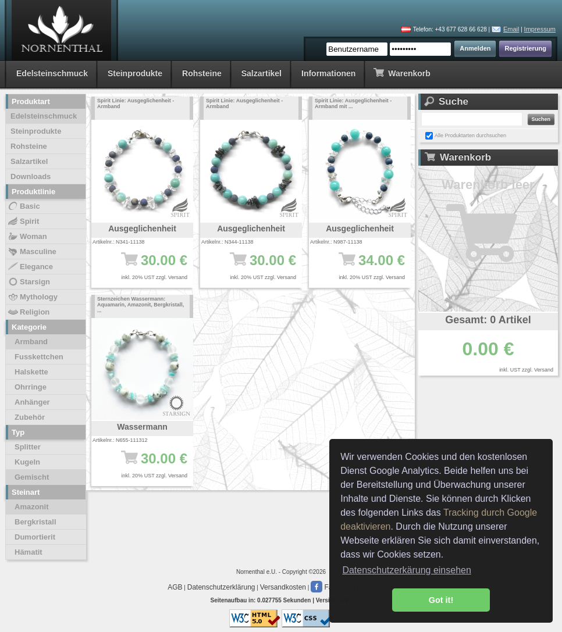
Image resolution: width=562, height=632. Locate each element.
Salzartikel (261, 73)
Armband (31, 341)
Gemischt (32, 477)
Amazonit (32, 506)
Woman (27, 236)
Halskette (31, 371)
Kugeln (27, 462)
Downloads (30, 176)
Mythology (32, 297)
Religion (28, 312)
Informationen (328, 73)
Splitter (28, 446)
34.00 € (365, 265)
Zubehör (30, 417)
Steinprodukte (135, 73)
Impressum (540, 29)
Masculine (31, 252)
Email (511, 29)
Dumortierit (35, 537)
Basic (23, 206)
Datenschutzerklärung (221, 587)
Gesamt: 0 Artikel (488, 320)
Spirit (23, 221)
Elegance (30, 267)
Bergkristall (35, 521)
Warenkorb (402, 72)
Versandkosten (283, 587)
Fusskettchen (39, 356)
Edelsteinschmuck (52, 73)
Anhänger (32, 402)
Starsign (28, 282)
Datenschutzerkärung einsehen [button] (406, 570)
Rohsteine (202, 73)
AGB (175, 587)
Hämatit (28, 552)
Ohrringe (31, 387)
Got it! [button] (441, 600)
